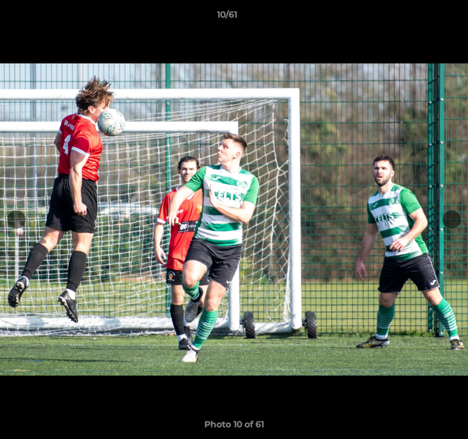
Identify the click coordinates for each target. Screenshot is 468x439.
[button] (424, 17)
